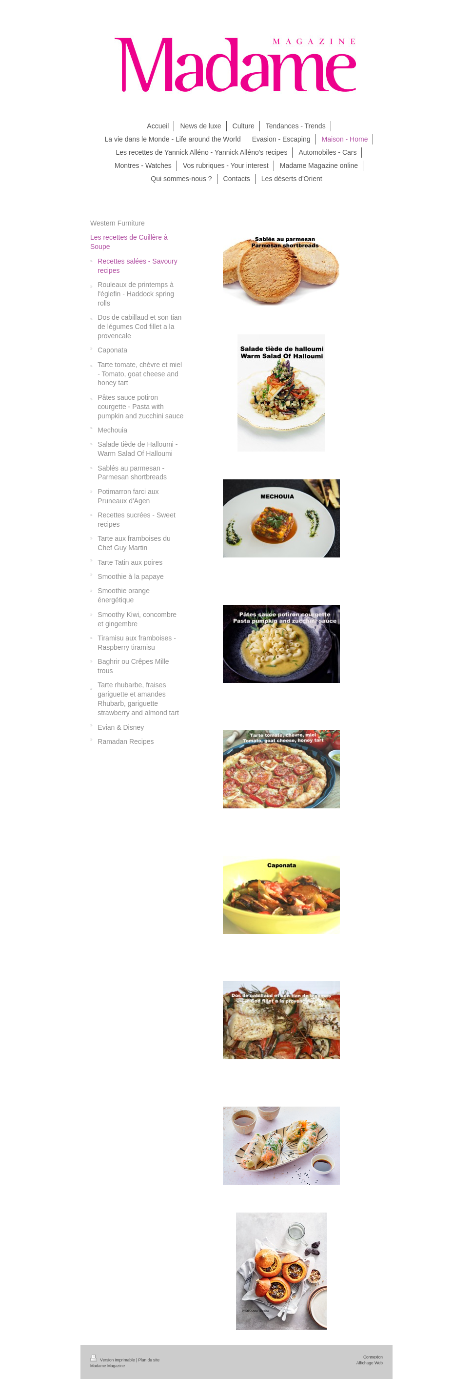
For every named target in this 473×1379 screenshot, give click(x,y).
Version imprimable (113, 1360)
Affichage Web (369, 1362)
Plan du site (148, 1360)
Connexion (373, 1357)
